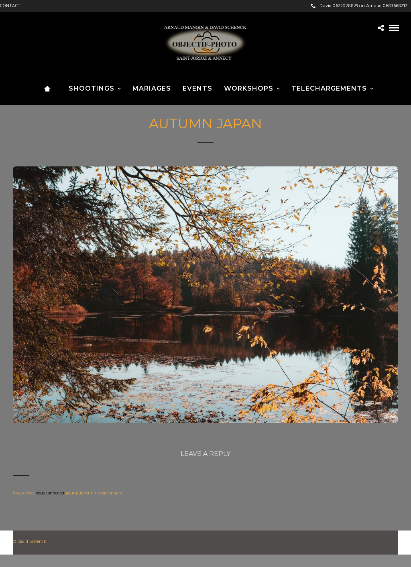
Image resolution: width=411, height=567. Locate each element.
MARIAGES (151, 88)
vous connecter (50, 493)
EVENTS (197, 88)
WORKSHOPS (248, 88)
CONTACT (10, 6)
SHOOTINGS (91, 88)
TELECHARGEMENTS (329, 88)
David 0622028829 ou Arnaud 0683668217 (359, 6)
